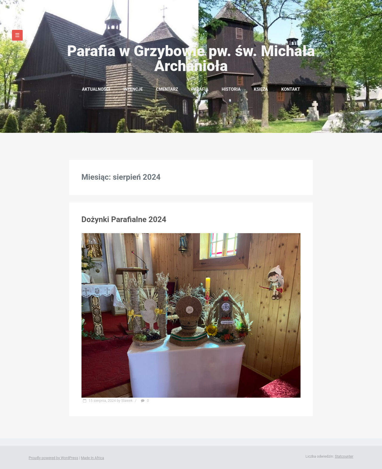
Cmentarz (167, 89)
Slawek (127, 401)
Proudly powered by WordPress (53, 458)
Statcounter (344, 456)
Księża (261, 89)
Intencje (133, 89)
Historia (231, 89)
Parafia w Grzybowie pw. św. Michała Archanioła (191, 58)
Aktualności (96, 89)
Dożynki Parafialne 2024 (123, 219)
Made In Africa (92, 458)
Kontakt (290, 89)
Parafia (199, 89)
